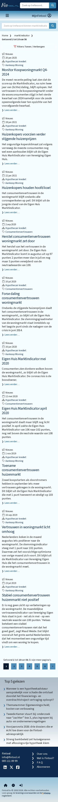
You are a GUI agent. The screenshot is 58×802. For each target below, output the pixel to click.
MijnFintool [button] (42, 16)
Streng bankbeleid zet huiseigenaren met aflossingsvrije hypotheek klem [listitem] (28, 741)
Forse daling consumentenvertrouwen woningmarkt (20, 298)
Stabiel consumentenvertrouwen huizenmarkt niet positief (26, 597)
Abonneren (43, 767)
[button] (20, 785)
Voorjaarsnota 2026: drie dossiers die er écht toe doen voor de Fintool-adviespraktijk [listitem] (29, 730)
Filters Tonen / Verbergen (29, 46)
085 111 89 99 (9, 761)
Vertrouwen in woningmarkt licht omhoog (26, 529)
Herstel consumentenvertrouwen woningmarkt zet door (26, 239)
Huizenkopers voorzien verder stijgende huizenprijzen (23, 136)
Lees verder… (11, 110)
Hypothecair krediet (14, 61)
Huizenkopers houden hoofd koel (26, 187)
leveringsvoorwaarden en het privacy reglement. (26, 794)
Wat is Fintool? (45, 758)
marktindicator (22, 35)
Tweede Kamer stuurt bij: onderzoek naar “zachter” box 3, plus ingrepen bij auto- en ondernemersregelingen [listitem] (29, 717)
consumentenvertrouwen (17, 232)
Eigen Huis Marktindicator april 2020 (24, 411)
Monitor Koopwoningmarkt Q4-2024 (25, 72)
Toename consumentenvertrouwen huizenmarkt (20, 470)
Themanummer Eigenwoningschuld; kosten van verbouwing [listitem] (28, 707)
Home (5, 35)
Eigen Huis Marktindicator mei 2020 (24, 361)
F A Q (40, 762)
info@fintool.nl (11, 757)
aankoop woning (12, 65)
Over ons (42, 754)
